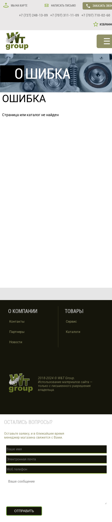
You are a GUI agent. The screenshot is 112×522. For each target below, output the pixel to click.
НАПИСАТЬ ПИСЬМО (63, 5)
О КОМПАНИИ (22, 311)
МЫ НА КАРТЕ (18, 5)
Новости (15, 342)
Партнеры (16, 332)
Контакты (16, 321)
